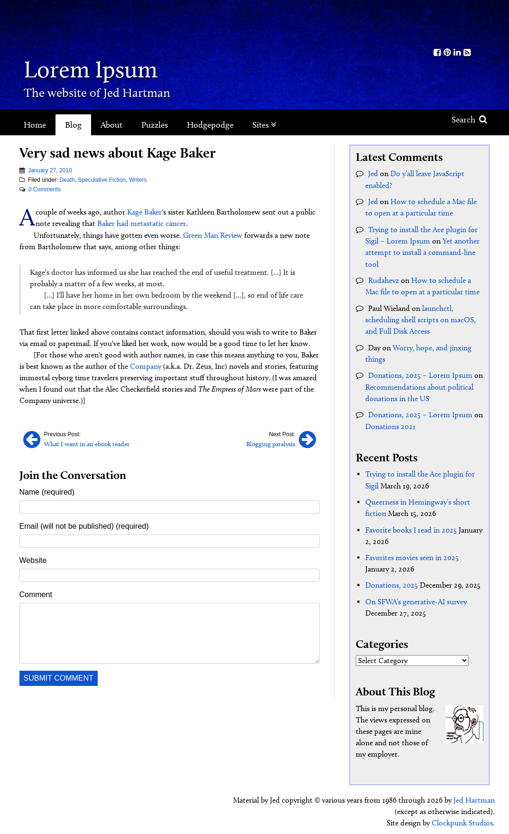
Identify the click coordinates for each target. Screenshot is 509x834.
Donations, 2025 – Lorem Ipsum (420, 372)
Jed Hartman (474, 795)
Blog (73, 125)
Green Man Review (212, 234)
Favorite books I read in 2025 (411, 526)
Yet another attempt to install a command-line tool (422, 251)
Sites (264, 125)
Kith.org (452, 23)
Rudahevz (383, 278)
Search (469, 119)
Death (67, 180)
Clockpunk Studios (462, 818)
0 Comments (44, 189)
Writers (138, 180)
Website (33, 559)
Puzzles (154, 125)
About (111, 125)
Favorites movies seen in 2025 (412, 553)
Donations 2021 (390, 423)
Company (145, 365)
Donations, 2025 (391, 581)
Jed (373, 173)
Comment (35, 594)
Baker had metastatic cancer (141, 223)
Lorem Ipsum (96, 68)
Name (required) (46, 491)
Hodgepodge (210, 125)
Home (35, 125)
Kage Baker (144, 211)
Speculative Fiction (102, 180)
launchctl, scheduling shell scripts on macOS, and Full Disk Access (420, 318)
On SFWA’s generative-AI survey (416, 597)
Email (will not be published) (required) (84, 525)
